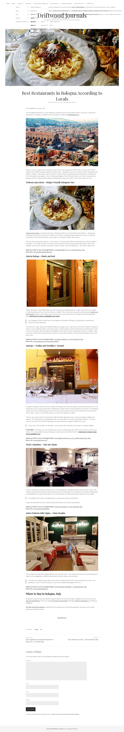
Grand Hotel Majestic (33, 601)
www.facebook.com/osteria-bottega (46, 341)
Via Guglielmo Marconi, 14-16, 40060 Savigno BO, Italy (73, 438)
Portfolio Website (66, 3)
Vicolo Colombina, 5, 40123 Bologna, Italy (68, 507)
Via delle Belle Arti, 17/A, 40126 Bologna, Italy (70, 250)
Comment (28, 660)
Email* (27, 691)
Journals (28, 3)
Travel (20, 3)
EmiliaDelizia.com (73, 115)
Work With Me (78, 3)
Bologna (36, 629)
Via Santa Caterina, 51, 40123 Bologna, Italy (69, 339)
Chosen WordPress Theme (54, 729)
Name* (27, 683)
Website (28, 700)
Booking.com (62, 618)
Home (7, 3)
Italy (41, 629)
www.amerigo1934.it (40, 440)
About (13, 3)
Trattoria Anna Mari (32, 233)
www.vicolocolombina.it (41, 509)
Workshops (53, 3)
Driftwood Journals (62, 15)
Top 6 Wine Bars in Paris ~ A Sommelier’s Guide (83, 639)
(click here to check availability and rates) (44, 316)
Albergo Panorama (81, 601)
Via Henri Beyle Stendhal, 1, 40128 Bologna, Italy (71, 587)
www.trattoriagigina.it (41, 589)
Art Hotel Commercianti (59, 601)
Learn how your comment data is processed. (65, 714)
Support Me (90, 3)
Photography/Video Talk (41, 3)
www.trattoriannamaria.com (43, 252)
